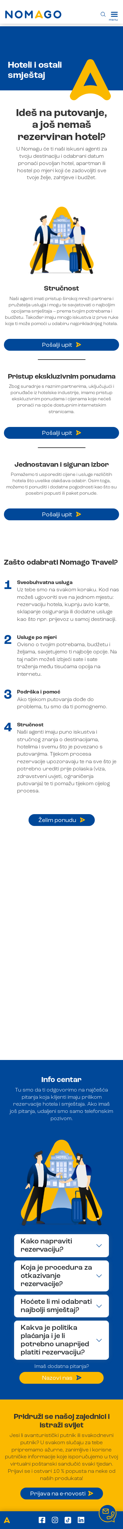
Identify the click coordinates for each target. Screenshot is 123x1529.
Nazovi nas (61, 1378)
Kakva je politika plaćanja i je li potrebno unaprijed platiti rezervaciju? (55, 1340)
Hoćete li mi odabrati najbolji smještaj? (56, 1306)
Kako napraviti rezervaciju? (46, 1245)
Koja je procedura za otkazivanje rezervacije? (56, 1276)
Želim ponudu (61, 820)
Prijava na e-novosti (61, 1494)
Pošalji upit (61, 345)
